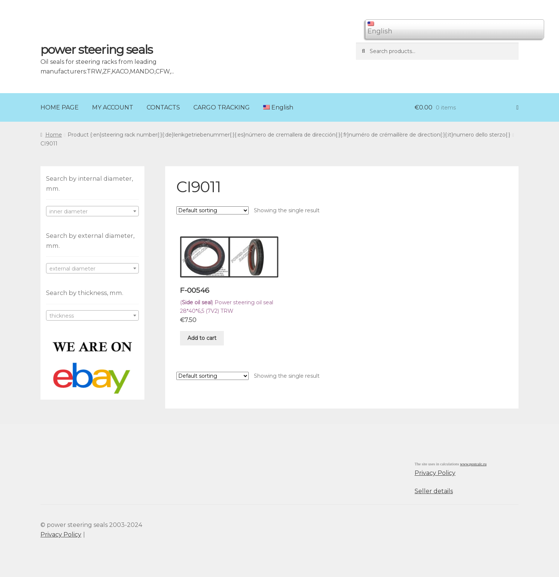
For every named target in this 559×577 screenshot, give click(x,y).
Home (53, 134)
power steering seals (96, 49)
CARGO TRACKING (221, 107)
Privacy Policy (435, 472)
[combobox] (92, 211)
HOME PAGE (59, 107)
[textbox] (92, 211)
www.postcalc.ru (473, 464)
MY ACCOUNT (112, 107)
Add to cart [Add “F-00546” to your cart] (201, 338)
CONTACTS (163, 107)
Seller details (434, 491)
